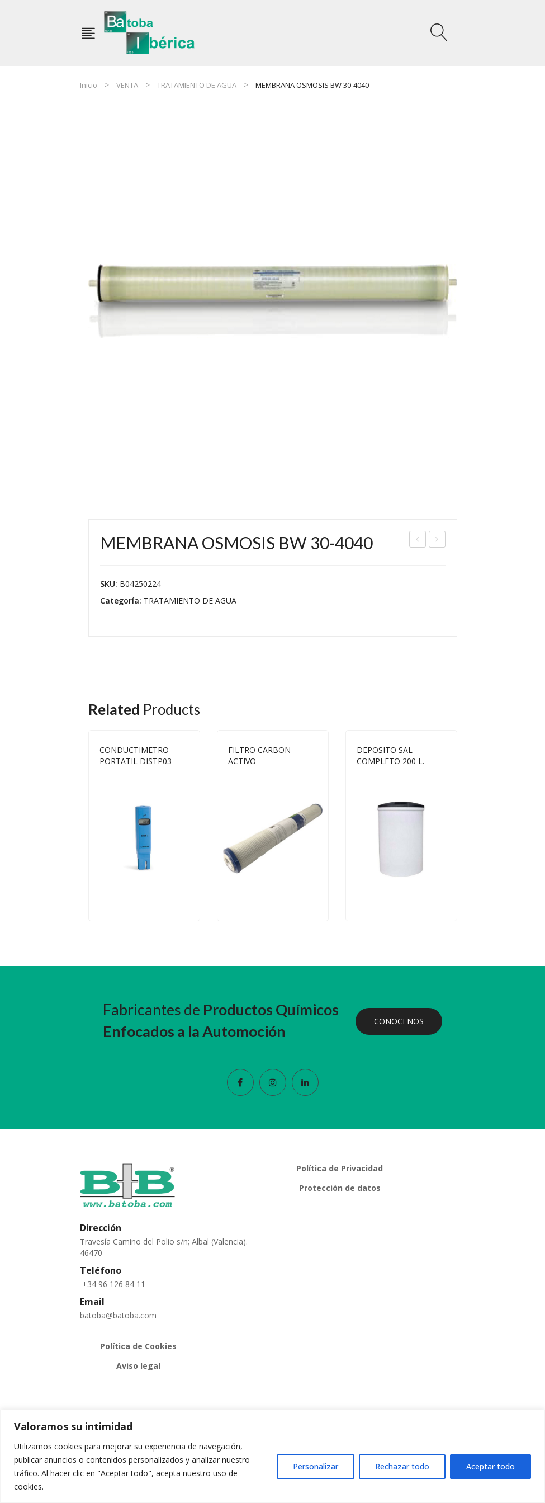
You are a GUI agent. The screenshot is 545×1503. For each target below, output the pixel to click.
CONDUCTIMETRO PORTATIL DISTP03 (135, 755)
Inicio (88, 85)
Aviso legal (138, 1365)
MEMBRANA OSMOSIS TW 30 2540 (418, 541)
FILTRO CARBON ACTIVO (259, 755)
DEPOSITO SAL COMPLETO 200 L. (390, 755)
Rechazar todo (402, 1466)
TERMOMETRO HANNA (438, 541)
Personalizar (315, 1466)
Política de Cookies (138, 1346)
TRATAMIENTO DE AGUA (196, 85)
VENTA (127, 85)
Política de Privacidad (339, 1168)
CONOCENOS (399, 1021)
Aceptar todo (490, 1466)
